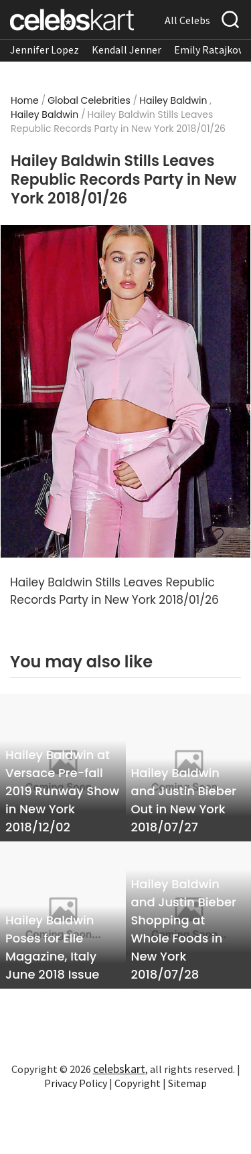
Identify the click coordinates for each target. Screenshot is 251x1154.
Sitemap (187, 1083)
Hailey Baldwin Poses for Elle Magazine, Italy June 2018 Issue (52, 947)
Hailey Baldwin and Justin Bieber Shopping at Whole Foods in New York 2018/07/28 (183, 929)
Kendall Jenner (126, 49)
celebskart (119, 1068)
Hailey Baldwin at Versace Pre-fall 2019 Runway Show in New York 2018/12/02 (62, 790)
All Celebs (187, 20)
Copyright (137, 1083)
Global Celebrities (89, 100)
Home (25, 100)
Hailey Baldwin (173, 100)
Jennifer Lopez (44, 49)
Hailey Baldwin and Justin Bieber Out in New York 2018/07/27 (183, 799)
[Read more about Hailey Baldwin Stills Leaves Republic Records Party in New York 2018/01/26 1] (125, 391)
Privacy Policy (75, 1083)
